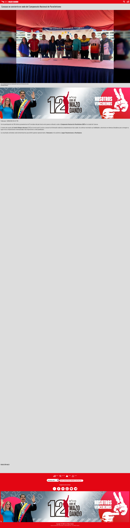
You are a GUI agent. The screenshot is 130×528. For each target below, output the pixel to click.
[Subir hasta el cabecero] (74, 476)
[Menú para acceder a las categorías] (128, 2)
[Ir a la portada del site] (68, 476)
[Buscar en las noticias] (124, 2)
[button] (54, 488)
